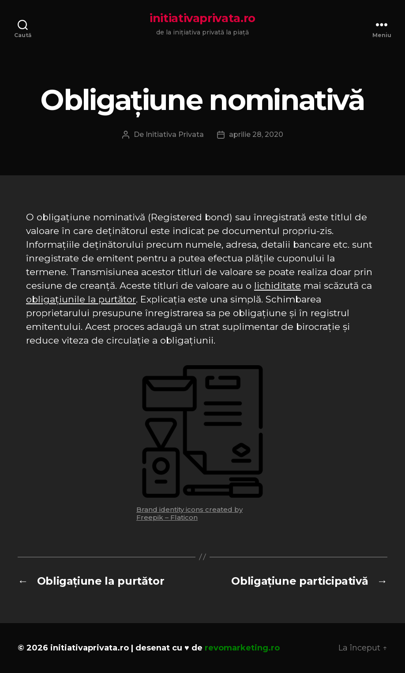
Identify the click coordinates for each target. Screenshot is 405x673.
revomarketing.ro (242, 648)
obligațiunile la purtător (81, 299)
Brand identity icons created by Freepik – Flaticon (189, 513)
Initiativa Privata (175, 134)
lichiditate (277, 285)
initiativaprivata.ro (202, 18)
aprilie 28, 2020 (256, 134)
